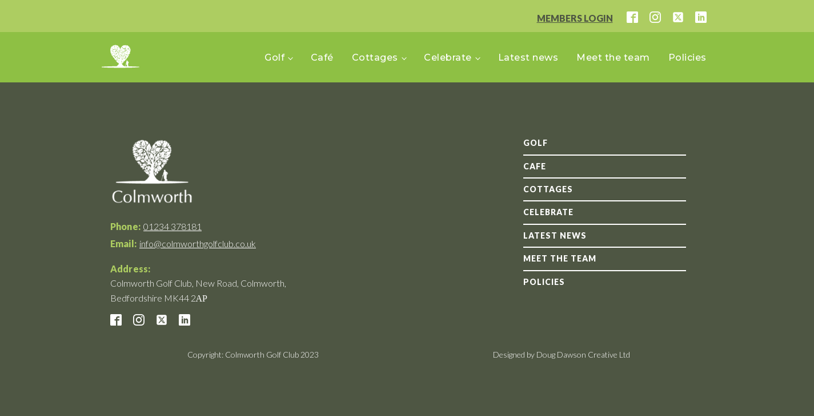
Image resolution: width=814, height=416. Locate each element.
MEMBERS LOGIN (575, 18)
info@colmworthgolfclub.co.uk (197, 243)
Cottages (375, 57)
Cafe (534, 166)
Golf (274, 57)
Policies (687, 57)
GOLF (535, 143)
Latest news (528, 57)
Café (322, 57)
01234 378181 (172, 226)
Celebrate (448, 57)
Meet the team (613, 57)
